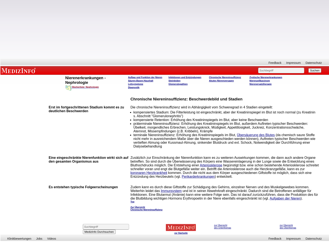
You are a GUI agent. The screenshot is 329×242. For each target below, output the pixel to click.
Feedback (275, 62)
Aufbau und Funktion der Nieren (145, 77)
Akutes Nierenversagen (221, 80)
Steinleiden (174, 80)
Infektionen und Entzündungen (184, 77)
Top (132, 201)
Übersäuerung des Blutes (256, 135)
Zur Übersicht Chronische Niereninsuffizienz (147, 208)
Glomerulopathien (178, 84)
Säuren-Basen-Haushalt (140, 80)
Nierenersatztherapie (260, 84)
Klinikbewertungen (19, 238)
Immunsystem (171, 191)
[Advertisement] (165, 29)
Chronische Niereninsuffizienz (225, 77)
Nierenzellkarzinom (259, 80)
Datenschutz (314, 62)
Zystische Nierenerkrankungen (265, 77)
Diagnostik (133, 87)
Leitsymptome (135, 84)
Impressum (293, 62)
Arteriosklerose (211, 165)
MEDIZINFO (19, 70)
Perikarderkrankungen (198, 176)
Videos (51, 238)
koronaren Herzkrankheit (149, 173)
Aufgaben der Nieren (285, 198)
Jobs (39, 238)
